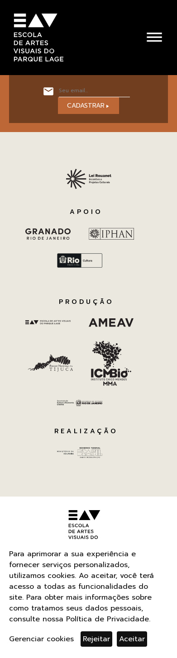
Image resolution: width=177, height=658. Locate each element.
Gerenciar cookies (41, 639)
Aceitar (132, 639)
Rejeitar (96, 639)
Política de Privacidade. (108, 619)
